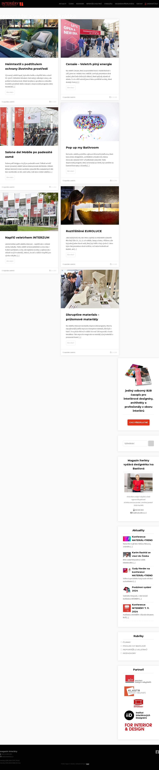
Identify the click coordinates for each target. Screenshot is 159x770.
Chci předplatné (138, 422)
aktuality (62, 4)
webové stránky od (86, 764)
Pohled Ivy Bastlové (134, 646)
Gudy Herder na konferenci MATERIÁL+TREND (142, 572)
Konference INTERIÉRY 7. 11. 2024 (140, 608)
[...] (14, 86)
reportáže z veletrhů (94, 4)
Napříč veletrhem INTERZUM (27, 237)
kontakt (140, 4)
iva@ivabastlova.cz (140, 513)
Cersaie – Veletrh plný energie (89, 64)
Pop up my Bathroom (82, 147)
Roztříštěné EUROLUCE (84, 231)
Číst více (10, 92)
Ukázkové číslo (152, 4)
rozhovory (80, 4)
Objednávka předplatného (124, 4)
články (71, 4)
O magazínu (108, 4)
